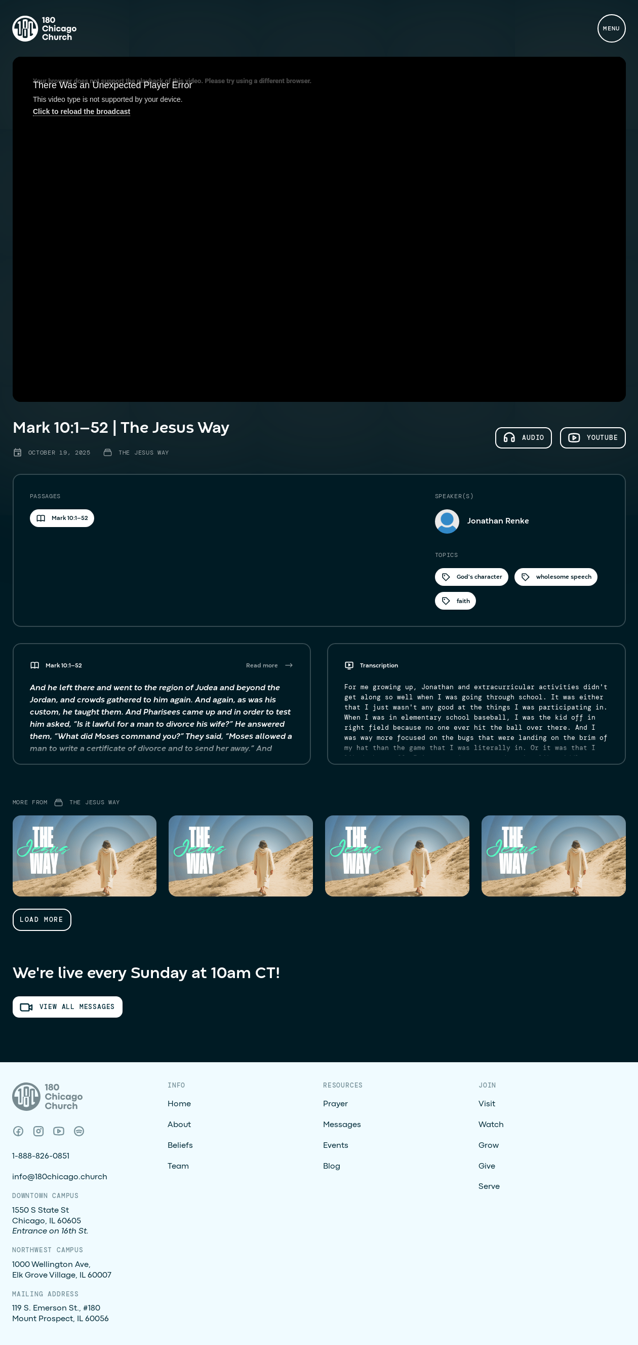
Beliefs (180, 1145)
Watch (491, 1125)
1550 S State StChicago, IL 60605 (50, 1221)
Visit (486, 1104)
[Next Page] (42, 919)
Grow (488, 1145)
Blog (331, 1166)
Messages (342, 1125)
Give (486, 1166)
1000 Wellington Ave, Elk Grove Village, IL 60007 (61, 1270)
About (179, 1125)
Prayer (335, 1104)
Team (178, 1166)
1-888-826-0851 (40, 1156)
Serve (489, 1186)
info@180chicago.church (59, 1177)
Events (335, 1145)
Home (179, 1104)
